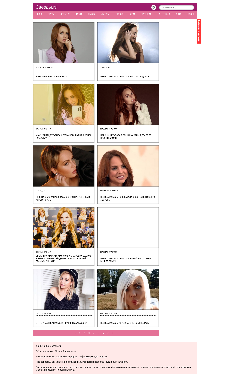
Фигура (105, 14)
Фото (178, 14)
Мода (79, 14)
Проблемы (147, 14)
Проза (51, 14)
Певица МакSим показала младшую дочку (124, 76)
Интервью (164, 14)
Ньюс (39, 14)
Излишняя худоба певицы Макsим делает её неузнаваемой (125, 137)
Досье (190, 14)
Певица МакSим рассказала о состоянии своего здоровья (127, 198)
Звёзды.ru (46, 7)
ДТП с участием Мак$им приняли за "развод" (61, 323)
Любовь (120, 14)
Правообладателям (65, 351)
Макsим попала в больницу (51, 76)
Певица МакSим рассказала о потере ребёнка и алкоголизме (63, 198)
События (65, 14)
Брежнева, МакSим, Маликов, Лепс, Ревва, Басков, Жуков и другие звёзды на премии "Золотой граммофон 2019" (63, 258)
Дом (132, 14)
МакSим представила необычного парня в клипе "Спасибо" (63, 137)
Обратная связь (44, 351)
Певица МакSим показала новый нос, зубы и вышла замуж (125, 260)
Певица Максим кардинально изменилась (124, 323)
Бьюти (91, 14)
